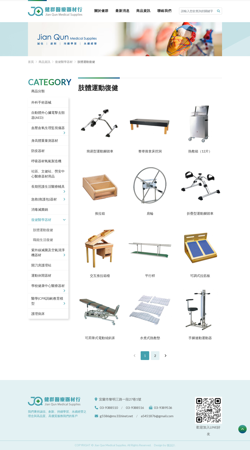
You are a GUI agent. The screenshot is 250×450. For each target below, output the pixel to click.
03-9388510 (109, 407)
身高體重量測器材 (44, 140)
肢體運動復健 (43, 230)
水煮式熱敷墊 (150, 338)
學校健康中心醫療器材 (48, 287)
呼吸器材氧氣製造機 (46, 161)
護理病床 (38, 314)
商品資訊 (143, 11)
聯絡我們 (164, 11)
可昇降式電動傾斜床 (100, 338)
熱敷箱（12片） (200, 151)
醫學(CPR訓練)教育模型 (48, 301)
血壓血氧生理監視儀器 (48, 129)
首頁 (31, 61)
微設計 (171, 445)
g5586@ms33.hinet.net (116, 416)
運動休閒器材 (41, 275)
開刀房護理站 (41, 265)
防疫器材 (38, 151)
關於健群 (101, 11)
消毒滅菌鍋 (39, 209)
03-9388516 (135, 407)
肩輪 (150, 213)
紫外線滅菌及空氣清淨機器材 (48, 252)
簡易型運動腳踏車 (100, 151)
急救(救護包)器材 (48, 199)
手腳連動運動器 (200, 338)
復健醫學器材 (48, 219)
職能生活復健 (43, 240)
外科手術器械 (41, 102)
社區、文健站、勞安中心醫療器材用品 (48, 173)
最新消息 (122, 11)
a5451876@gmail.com (157, 416)
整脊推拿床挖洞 (150, 151)
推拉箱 (100, 213)
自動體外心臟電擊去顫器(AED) (48, 114)
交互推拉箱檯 (100, 276)
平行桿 (150, 276)
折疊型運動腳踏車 (200, 213)
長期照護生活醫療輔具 (48, 187)
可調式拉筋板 (200, 276)
